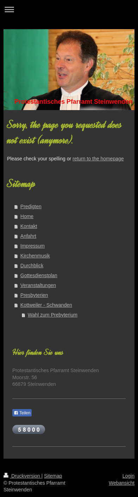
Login (128, 476)
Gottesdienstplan (38, 275)
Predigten (31, 206)
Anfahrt (28, 236)
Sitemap (53, 476)
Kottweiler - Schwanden (46, 305)
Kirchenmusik (35, 256)
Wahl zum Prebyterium (52, 315)
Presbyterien (34, 295)
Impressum (32, 246)
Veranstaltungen (38, 285)
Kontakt (28, 226)
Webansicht (121, 483)
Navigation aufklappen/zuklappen (69, 9)
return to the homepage (98, 158)
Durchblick (31, 265)
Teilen (22, 412)
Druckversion (22, 476)
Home (26, 216)
